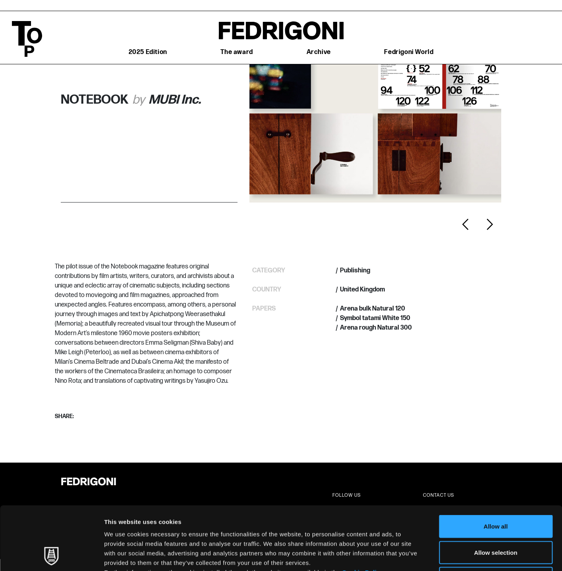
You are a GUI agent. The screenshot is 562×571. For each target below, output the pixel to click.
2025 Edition (148, 52)
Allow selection (495, 493)
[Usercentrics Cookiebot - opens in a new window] (51, 555)
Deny (496, 518)
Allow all (496, 466)
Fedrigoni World (408, 52)
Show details (416, 555)
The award (236, 52)
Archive (319, 52)
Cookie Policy (363, 512)
